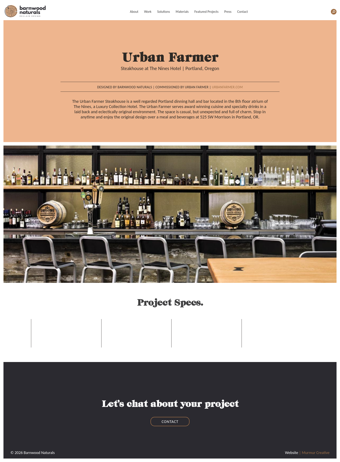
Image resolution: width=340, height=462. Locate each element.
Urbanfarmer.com (227, 87)
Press (227, 12)
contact (170, 421)
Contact (242, 12)
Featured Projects (206, 12)
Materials (182, 12)
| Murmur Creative (314, 452)
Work (147, 12)
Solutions (163, 12)
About (134, 12)
